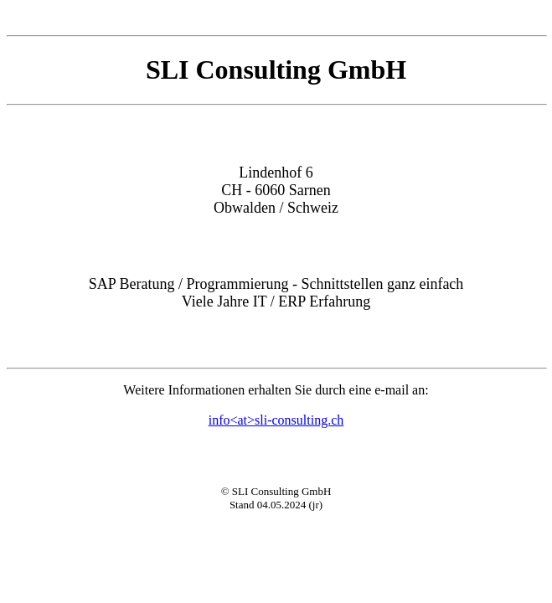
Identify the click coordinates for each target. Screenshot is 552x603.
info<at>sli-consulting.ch (276, 420)
